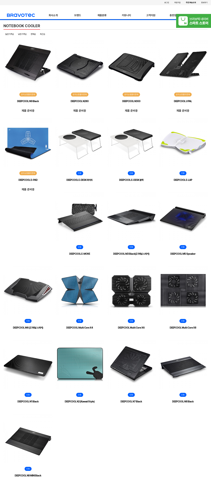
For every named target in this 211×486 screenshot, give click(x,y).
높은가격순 (9, 34)
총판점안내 (175, 15)
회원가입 (177, 2)
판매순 (33, 34)
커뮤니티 (126, 15)
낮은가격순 (22, 34)
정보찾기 (204, 2)
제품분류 (102, 15)
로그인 (166, 2)
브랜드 (77, 15)
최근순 (42, 34)
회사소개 (53, 15)
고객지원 (150, 15)
